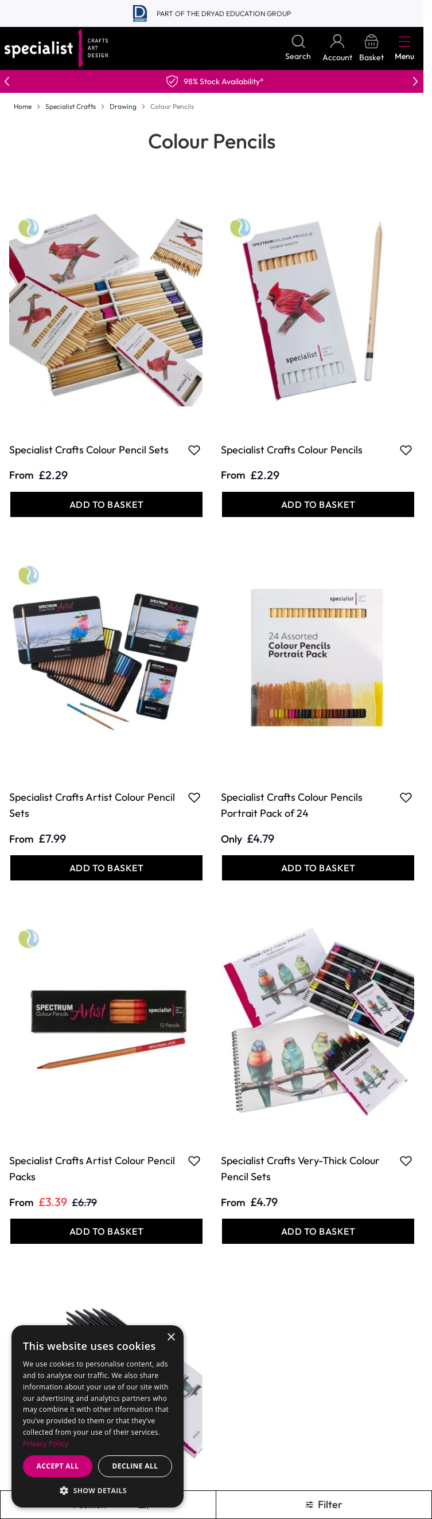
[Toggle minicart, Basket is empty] (371, 48)
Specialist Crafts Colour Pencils (292, 449)
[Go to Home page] (56, 48)
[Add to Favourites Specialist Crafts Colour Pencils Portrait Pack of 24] (406, 797)
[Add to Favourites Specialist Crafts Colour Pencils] (406, 450)
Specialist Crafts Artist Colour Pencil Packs (92, 1168)
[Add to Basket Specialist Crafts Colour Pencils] (318, 504)
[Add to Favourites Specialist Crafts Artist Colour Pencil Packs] (194, 1161)
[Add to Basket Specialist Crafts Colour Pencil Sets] (106, 504)
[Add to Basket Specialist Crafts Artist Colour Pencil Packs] (106, 1231)
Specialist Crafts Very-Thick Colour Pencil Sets (300, 1168)
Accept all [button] (58, 1466)
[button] (97, 1490)
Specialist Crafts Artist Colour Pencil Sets (92, 805)
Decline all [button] (135, 1466)
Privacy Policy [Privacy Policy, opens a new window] (45, 1443)
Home (23, 106)
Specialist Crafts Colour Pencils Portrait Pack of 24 (292, 805)
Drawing (123, 106)
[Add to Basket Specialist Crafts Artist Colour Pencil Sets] (106, 867)
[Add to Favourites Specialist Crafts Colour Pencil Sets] (194, 450)
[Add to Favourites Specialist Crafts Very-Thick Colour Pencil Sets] (406, 1161)
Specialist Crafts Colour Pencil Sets (89, 449)
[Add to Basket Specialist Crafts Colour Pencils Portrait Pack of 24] (318, 867)
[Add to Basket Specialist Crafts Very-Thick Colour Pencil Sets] (318, 1231)
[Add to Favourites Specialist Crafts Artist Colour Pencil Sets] (194, 797)
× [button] (170, 1337)
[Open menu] (404, 41)
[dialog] (97, 1416)
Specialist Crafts (70, 106)
